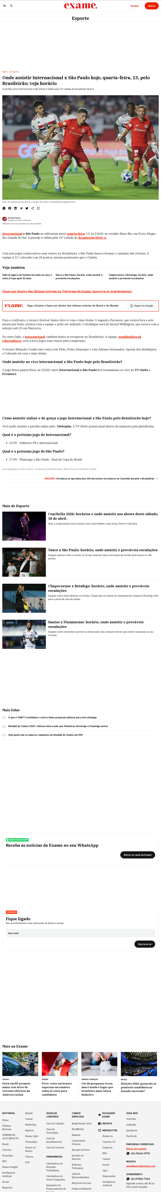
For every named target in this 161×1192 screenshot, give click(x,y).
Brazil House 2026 (82, 1123)
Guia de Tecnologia (52, 1131)
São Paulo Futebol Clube (80, 469)
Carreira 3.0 (109, 1141)
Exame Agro (31, 1136)
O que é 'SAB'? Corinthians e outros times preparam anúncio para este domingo (52, 717)
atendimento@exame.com (140, 1166)
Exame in (108, 1136)
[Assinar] (134, 5)
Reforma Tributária (77, 1166)
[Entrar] (152, 5)
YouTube (131, 1118)
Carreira (6, 1149)
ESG (4, 1161)
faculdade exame (108, 1115)
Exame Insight (10, 1167)
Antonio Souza (14, 218)
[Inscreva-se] (144, 944)
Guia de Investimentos (54, 1140)
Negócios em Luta (81, 1183)
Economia (7, 1155)
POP (27, 1162)
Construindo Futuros (78, 1142)
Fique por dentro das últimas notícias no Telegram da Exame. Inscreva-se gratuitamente (67, 291)
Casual (29, 1118)
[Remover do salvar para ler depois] (38, 208)
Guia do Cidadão (55, 1123)
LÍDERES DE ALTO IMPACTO (10, 1137)
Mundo (29, 1113)
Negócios (7, 1187)
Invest (5, 1181)
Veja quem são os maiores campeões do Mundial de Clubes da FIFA (45, 734)
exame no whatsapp (17, 840)
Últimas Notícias (6, 1127)
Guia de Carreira (55, 1147)
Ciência (29, 1156)
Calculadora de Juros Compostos (55, 1178)
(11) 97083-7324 (140, 1178)
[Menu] (4, 5)
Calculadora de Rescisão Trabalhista (54, 1167)
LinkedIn (131, 1124)
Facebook (131, 1136)
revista (107, 1123)
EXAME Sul (78, 1129)
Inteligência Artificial (8, 1174)
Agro (105, 1170)
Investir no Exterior (78, 1157)
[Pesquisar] (11, 5)
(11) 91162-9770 (140, 1153)
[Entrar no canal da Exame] (137, 854)
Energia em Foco (81, 1149)
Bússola (76, 1135)
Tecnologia (31, 1141)
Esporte (80, 18)
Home (4, 72)
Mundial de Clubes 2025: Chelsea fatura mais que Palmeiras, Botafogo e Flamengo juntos (58, 726)
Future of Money (30, 1149)
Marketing (30, 1124)
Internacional (12, 234)
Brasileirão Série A (92, 238)
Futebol (40, 469)
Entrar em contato (136, 1148)
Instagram (131, 1130)
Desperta (11, 912)
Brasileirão (54, 469)
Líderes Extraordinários (80, 1175)
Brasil (5, 1144)
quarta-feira (76, 234)
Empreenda (109, 1176)
